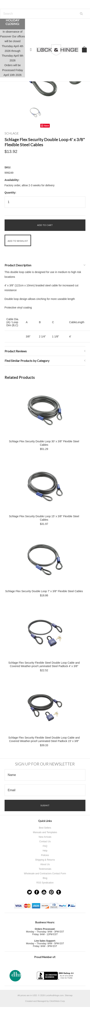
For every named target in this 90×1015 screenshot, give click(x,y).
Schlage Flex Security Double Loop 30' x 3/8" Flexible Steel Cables (44, 443)
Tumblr (58, 892)
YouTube (44, 892)
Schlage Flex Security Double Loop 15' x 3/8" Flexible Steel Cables (44, 518)
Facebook (36, 892)
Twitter (29, 892)
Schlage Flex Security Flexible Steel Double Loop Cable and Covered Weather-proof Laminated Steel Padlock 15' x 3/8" (44, 739)
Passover (5, 36)
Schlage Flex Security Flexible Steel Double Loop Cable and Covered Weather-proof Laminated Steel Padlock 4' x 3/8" (44, 664)
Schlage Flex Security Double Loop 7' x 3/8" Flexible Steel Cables (44, 591)
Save (46, 125)
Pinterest (51, 892)
